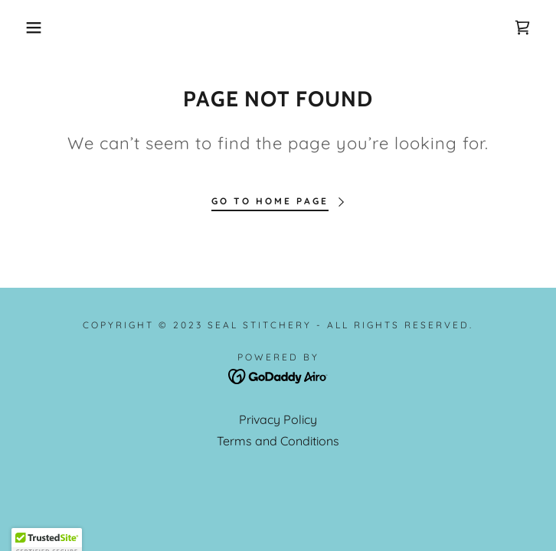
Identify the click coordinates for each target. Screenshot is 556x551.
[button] (36, 27)
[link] (522, 27)
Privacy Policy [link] (278, 419)
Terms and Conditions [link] (278, 440)
